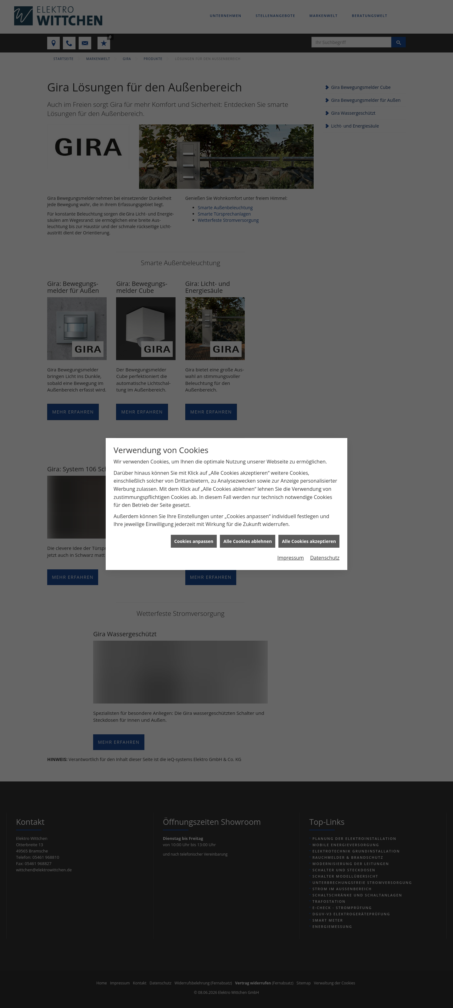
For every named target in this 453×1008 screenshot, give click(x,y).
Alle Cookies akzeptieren (309, 535)
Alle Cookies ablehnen (247, 535)
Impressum (290, 551)
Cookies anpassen (193, 535)
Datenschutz (324, 551)
